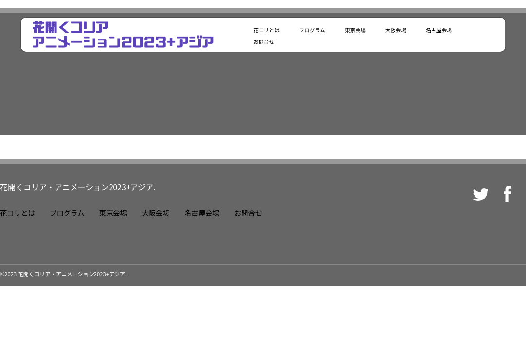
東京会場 (355, 30)
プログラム (312, 30)
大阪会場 (395, 30)
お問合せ (263, 41)
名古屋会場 (439, 30)
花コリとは (266, 30)
